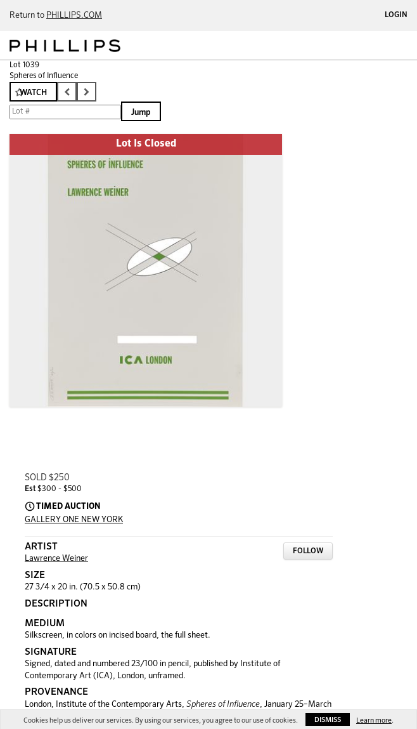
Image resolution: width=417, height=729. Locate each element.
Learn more (374, 720)
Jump (141, 112)
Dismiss (327, 719)
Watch (33, 93)
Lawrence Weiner (56, 559)
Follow (308, 551)
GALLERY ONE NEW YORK (74, 520)
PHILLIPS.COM (74, 15)
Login (396, 15)
